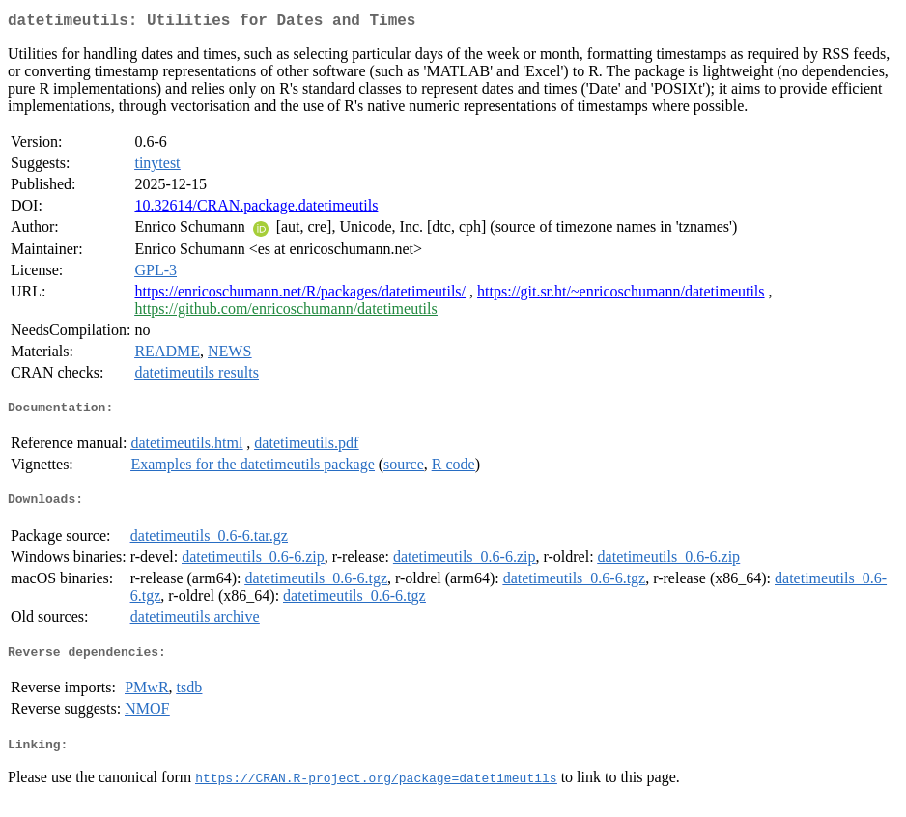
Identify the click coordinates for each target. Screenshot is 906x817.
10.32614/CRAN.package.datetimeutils (256, 209)
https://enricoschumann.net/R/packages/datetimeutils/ (300, 295)
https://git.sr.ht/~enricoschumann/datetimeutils (621, 295)
